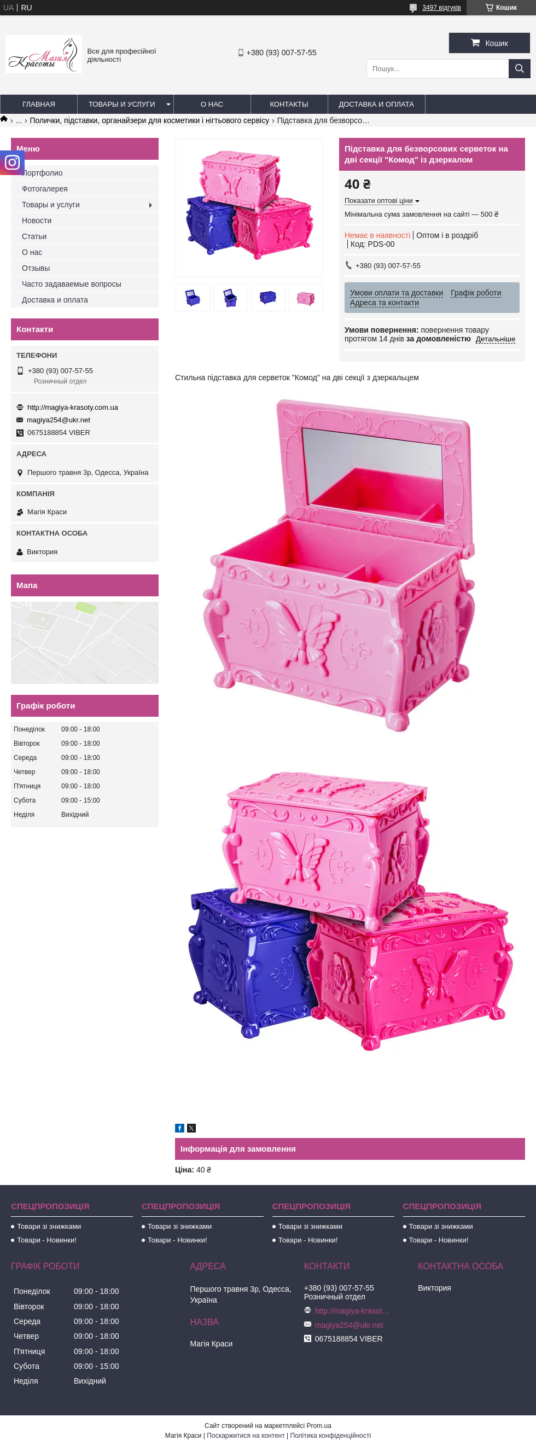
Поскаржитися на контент (245, 1435)
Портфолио (42, 173)
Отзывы (36, 268)
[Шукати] (520, 68)
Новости (36, 220)
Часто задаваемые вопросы (71, 284)
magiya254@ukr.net (58, 420)
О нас (212, 104)
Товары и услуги (122, 104)
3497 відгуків (441, 7)
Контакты (289, 104)
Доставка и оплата (376, 104)
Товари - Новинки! (47, 1240)
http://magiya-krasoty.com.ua (72, 407)
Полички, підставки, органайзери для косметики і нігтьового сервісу (150, 120)
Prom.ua (319, 1426)
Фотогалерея (45, 188)
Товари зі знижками (49, 1226)
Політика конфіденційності (330, 1435)
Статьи (34, 236)
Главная (38, 104)
